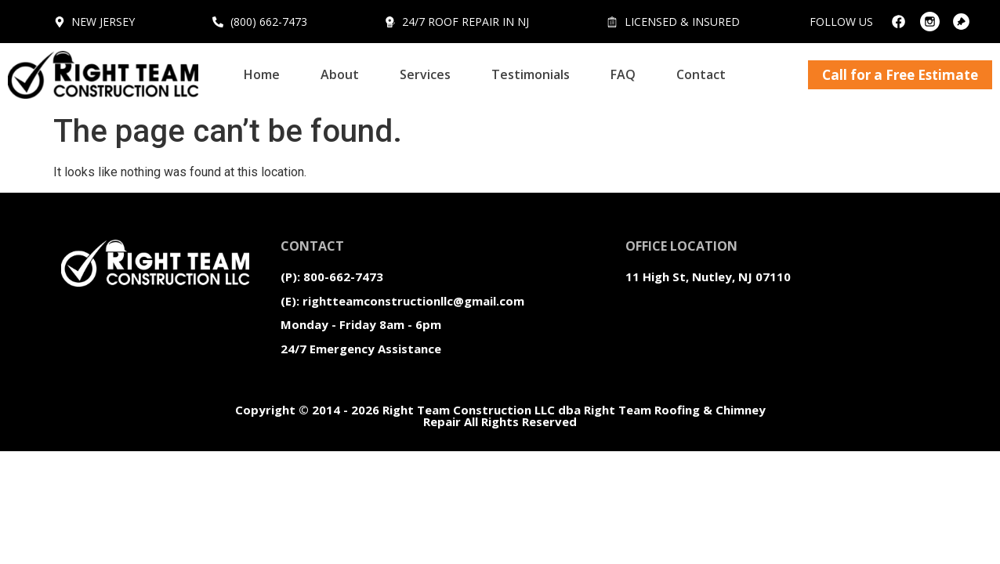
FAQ (623, 74)
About (340, 74)
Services (425, 74)
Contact (701, 74)
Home (262, 74)
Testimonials (530, 74)
